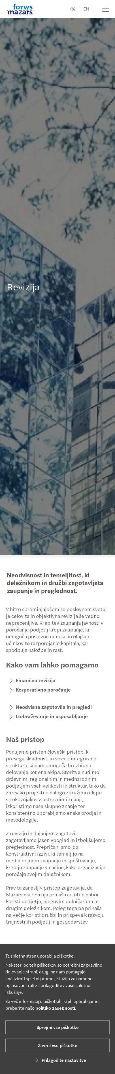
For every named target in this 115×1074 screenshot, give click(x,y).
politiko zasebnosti (55, 1008)
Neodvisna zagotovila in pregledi (51, 706)
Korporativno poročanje (40, 689)
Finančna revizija (33, 680)
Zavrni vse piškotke (57, 1045)
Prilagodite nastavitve (60, 1060)
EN (86, 8)
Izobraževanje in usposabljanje (49, 716)
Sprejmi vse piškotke (58, 1027)
